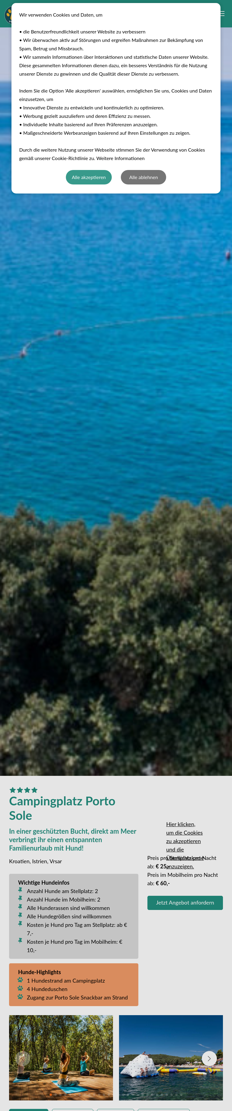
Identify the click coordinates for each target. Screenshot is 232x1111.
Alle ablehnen (143, 177)
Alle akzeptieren (89, 177)
